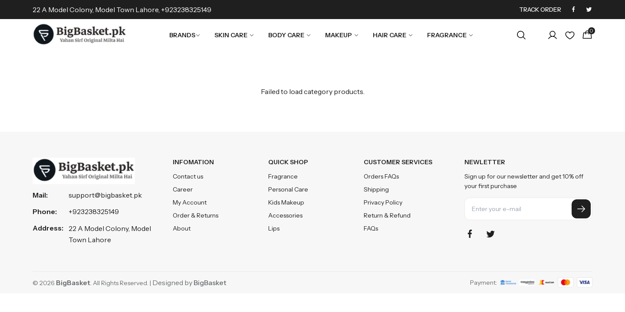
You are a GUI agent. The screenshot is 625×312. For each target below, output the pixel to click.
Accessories (285, 215)
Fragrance (450, 35)
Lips (274, 228)
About (182, 228)
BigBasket (210, 282)
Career (183, 189)
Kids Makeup (286, 202)
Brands (185, 35)
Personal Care (288, 189)
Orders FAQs (381, 176)
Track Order (540, 9)
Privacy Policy (383, 202)
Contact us (188, 176)
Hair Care (393, 35)
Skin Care (234, 35)
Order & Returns (195, 215)
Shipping (376, 189)
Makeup (342, 35)
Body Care (289, 35)
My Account (190, 202)
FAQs (371, 228)
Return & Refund (387, 215)
